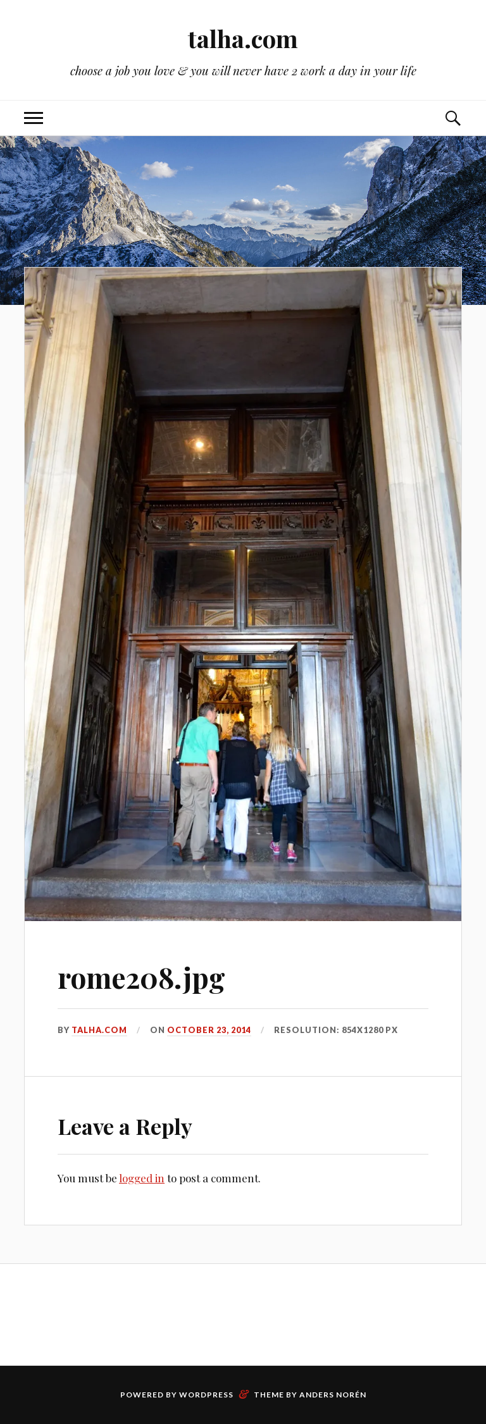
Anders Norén (332, 1394)
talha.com (243, 38)
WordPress (206, 1394)
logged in (142, 1178)
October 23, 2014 (209, 1030)
